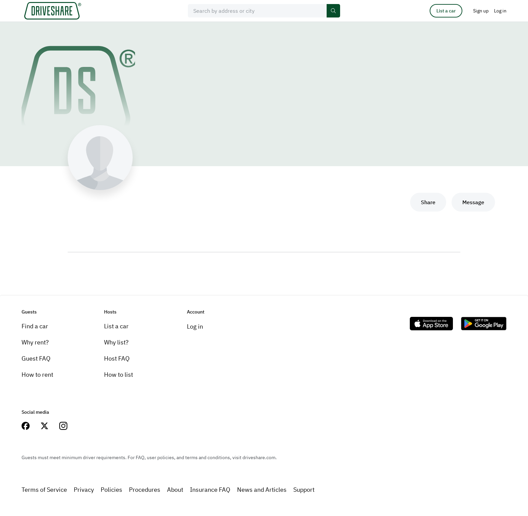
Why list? (116, 342)
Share (428, 202)
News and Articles (262, 489)
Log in (195, 326)
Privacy (84, 489)
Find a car (35, 326)
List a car (446, 11)
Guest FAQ (36, 358)
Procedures (144, 489)
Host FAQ (117, 358)
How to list (118, 374)
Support (304, 489)
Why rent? (35, 342)
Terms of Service (44, 489)
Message (473, 202)
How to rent (37, 374)
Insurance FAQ (210, 489)
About (175, 489)
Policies (111, 489)
